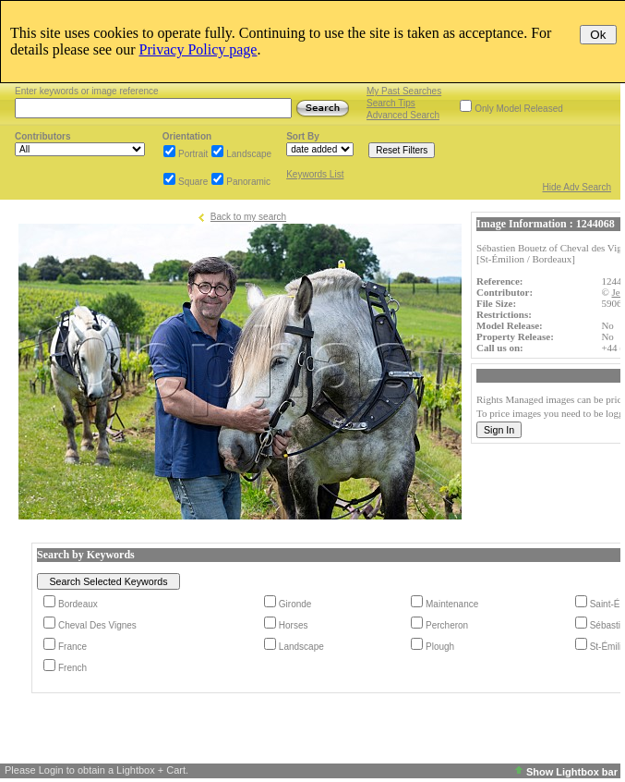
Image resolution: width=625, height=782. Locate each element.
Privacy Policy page (198, 49)
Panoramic (248, 182)
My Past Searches (404, 91)
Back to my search (248, 217)
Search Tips (391, 103)
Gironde (295, 604)
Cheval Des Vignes (97, 625)
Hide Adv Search (577, 187)
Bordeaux (78, 604)
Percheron (447, 625)
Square (193, 182)
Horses (293, 625)
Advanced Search (403, 115)
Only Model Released (519, 109)
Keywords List (314, 174)
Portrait (193, 154)
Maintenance (452, 604)
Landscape (248, 154)
